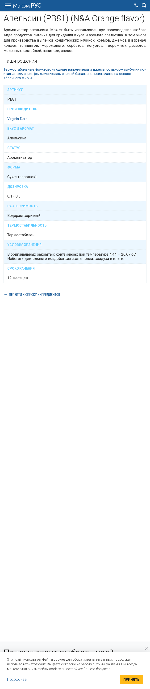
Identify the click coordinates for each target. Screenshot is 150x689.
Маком (27, 6)
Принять (131, 679)
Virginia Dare (17, 118)
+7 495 (136, 5)
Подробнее (17, 679)
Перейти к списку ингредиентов (34, 294)
